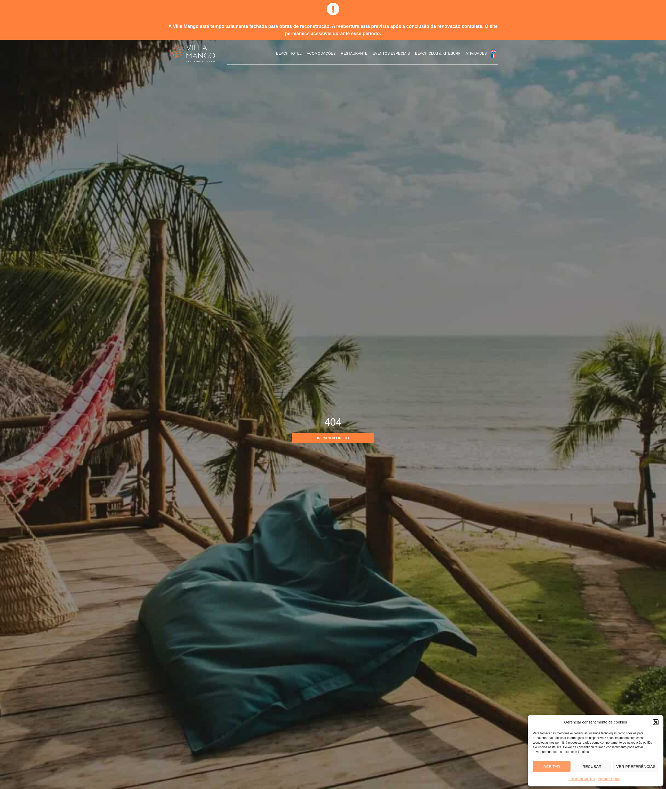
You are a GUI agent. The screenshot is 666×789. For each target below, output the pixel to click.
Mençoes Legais (609, 779)
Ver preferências (635, 766)
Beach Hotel (289, 53)
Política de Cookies (581, 779)
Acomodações (321, 53)
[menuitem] (493, 51)
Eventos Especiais (391, 53)
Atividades (476, 53)
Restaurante (354, 53)
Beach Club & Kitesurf (437, 53)
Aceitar (551, 766)
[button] (655, 722)
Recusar (592, 766)
